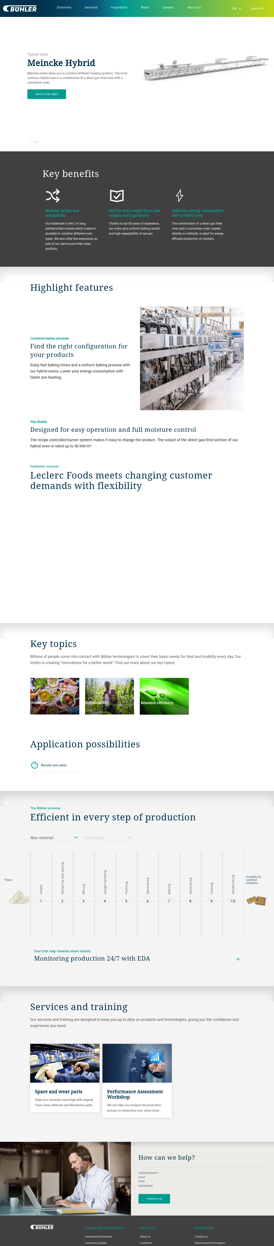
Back (35, 141)
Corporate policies (96, 1243)
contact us (154, 1199)
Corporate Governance (98, 1236)
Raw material (54, 837)
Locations (146, 1243)
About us (145, 1236)
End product (107, 837)
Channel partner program (210, 1243)
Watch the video (46, 94)
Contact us (201, 1236)
